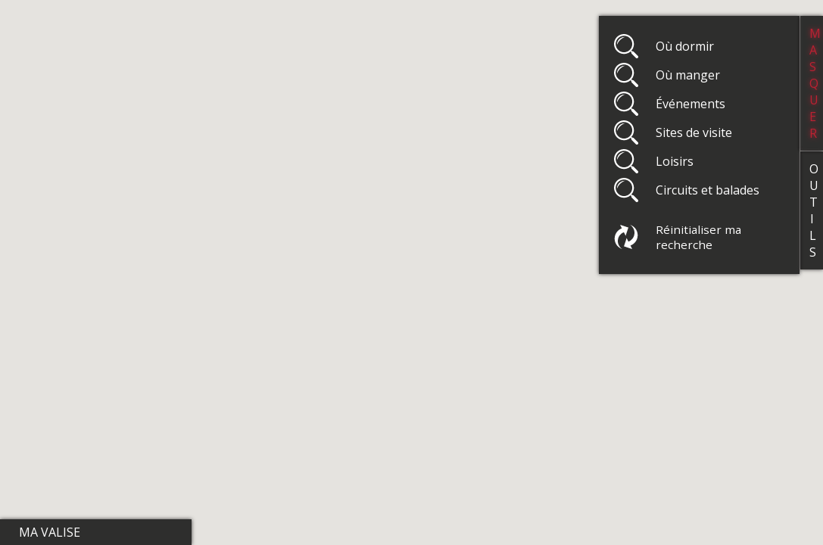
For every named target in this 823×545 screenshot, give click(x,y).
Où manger (688, 75)
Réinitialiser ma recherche (698, 237)
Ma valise (49, 532)
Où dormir (685, 46)
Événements (690, 103)
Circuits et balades (707, 190)
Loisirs (675, 161)
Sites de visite (694, 132)
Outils (813, 210)
